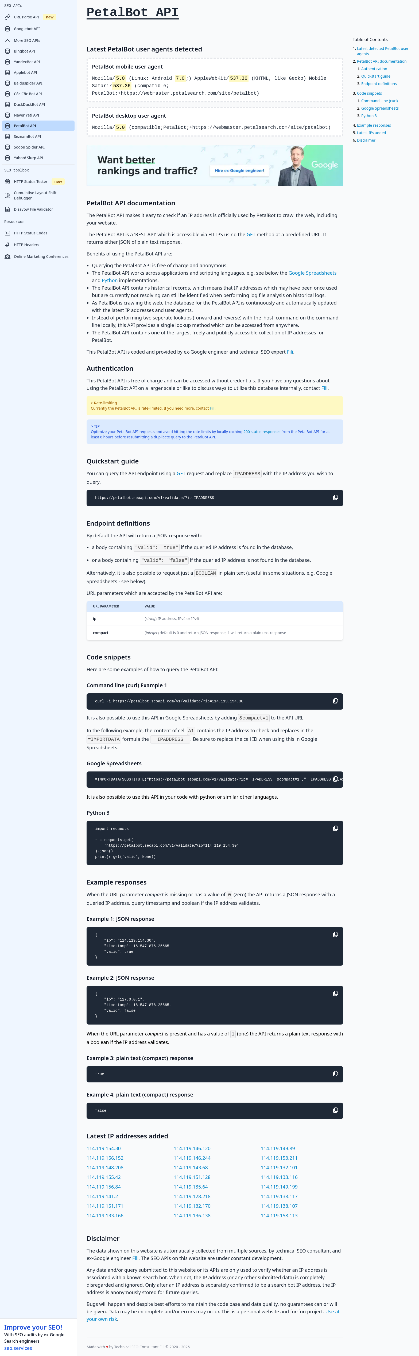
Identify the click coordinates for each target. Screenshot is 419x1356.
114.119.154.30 (104, 1148)
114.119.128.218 (192, 1196)
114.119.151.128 (192, 1177)
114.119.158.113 (279, 1215)
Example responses (374, 125)
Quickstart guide (375, 76)
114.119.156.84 (104, 1186)
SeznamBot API (22, 136)
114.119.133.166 (105, 1215)
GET (251, 234)
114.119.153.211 (279, 1158)
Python (110, 280)
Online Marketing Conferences (36, 256)
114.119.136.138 (192, 1215)
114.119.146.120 (192, 1148)
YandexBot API (22, 62)
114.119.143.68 (191, 1167)
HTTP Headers (21, 245)
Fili (290, 352)
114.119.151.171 (105, 1206)
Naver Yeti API (21, 115)
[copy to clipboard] (335, 497)
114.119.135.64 (191, 1186)
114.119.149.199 (279, 1186)
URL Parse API (30, 17)
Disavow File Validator (28, 209)
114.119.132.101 (279, 1167)
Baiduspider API (23, 83)
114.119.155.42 (104, 1177)
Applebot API (20, 72)
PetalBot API (20, 126)
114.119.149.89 (278, 1148)
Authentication (374, 68)
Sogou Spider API (24, 147)
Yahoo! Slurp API (23, 158)
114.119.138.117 (279, 1196)
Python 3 (369, 115)
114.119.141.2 (102, 1196)
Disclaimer (366, 140)
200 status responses (261, 431)
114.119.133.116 (279, 1177)
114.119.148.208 (105, 1167)
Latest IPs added (371, 132)
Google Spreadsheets (313, 273)
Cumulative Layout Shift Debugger (30, 195)
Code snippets (369, 93)
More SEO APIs (22, 40)
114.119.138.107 (279, 1206)
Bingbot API (19, 51)
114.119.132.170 (192, 1206)
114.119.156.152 (105, 1158)
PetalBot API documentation (382, 61)
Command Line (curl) (379, 100)
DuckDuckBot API (24, 104)
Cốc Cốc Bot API (23, 94)
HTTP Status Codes (25, 233)
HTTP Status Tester (34, 181)
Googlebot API (22, 29)
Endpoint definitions (379, 83)
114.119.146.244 (192, 1158)
